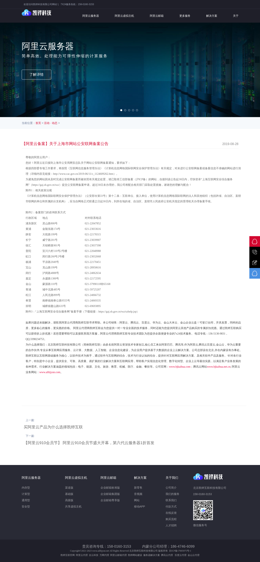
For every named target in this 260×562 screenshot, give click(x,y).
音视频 (138, 493)
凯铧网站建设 (135, 555)
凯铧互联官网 (68, 555)
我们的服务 (172, 493)
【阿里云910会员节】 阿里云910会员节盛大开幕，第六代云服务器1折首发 (89, 443)
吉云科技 (93, 555)
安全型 (26, 506)
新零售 (138, 487)
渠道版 (69, 487)
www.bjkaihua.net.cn (218, 366)
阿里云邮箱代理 (118, 555)
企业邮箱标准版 (110, 487)
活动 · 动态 (50, 123)
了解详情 (36, 75)
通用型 (26, 500)
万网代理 (104, 555)
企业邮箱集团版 (110, 493)
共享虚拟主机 (73, 506)
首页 (38, 123)
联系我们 (171, 500)
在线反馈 (171, 512)
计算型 (26, 493)
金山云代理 (193, 555)
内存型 (26, 487)
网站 (137, 500)
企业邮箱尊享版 (110, 500)
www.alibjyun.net (100, 550)
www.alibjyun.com (49, 372)
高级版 (69, 500)
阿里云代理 (82, 555)
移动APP (139, 506)
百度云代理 (181, 555)
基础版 (69, 493)
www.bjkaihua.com (180, 366)
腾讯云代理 (167, 555)
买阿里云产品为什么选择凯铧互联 (53, 427)
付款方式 (171, 506)
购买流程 (171, 519)
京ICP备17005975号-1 (180, 550)
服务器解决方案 (152, 555)
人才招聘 (171, 525)
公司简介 (171, 487)
